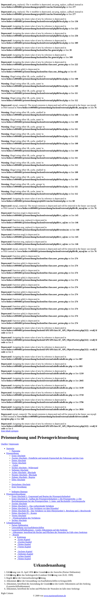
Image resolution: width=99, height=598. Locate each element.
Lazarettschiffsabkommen (39, 530)
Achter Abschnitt (24, 472)
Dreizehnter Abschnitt (21, 484)
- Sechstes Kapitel (24, 551)
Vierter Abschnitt (19, 463)
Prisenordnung (12, 453)
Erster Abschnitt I (41, 496)
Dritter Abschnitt (19, 460)
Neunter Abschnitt (24, 475)
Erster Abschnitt (18, 456)
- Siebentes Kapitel (25, 554)
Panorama (16, 451)
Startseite (10, 448)
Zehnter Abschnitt (23, 477)
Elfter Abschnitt (18, 480)
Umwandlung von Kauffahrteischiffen (28, 527)
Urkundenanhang (13, 523)
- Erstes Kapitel (23, 539)
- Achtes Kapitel (24, 556)
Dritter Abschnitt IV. (24, 513)
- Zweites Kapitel (24, 542)
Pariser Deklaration (20, 525)
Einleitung (21, 537)
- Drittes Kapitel (24, 544)
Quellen (4, 444)
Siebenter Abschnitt (20, 470)
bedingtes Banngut (20, 491)
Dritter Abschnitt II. (35, 508)
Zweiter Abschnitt (47, 458)
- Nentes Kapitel (24, 559)
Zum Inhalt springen (9, 431)
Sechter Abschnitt (25, 468)
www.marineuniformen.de (55, 596)
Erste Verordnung (19, 487)
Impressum (14, 444)
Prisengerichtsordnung (15, 494)
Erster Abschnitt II (48, 500)
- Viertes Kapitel (24, 547)
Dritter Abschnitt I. (33, 506)
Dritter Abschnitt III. (51, 511)
